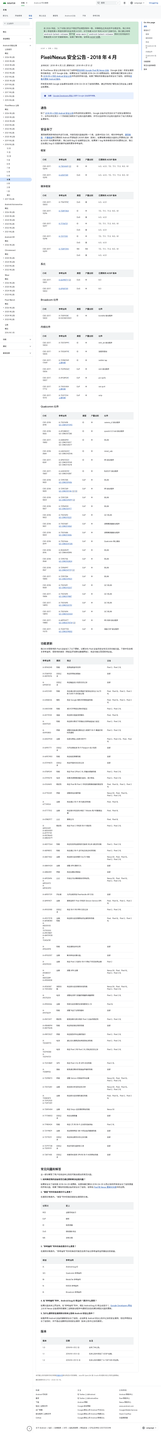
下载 (37, 1402)
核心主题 (42, 16)
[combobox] (108, 3)
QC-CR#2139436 (65, 482)
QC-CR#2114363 (65, 526)
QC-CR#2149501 (65, 579)
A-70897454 (64, 211)
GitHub (38, 1418)
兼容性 (55, 16)
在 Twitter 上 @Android (86, 1394)
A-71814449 (63, 166)
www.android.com (126, 1406)
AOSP (43, 48)
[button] (14, 39)
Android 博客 (83, 1402)
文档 (5, 10)
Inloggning (153, 3)
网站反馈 (83, 1428)
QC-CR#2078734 (66, 623)
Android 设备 (70, 16)
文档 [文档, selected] (23, 3)
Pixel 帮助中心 (124, 1398)
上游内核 (62, 363)
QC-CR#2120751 (65, 605)
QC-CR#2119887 (65, 596)
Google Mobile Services (128, 1410)
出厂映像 (39, 1410)
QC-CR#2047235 (66, 544)
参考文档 (96, 16)
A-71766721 (63, 223)
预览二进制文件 (42, 1406)
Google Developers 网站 (63, 96)
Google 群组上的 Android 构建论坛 (91, 1414)
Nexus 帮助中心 (125, 1402)
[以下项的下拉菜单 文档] (27, 3)
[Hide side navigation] (29, 1428)
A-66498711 (63, 280)
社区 (50, 1428)
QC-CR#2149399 (65, 500)
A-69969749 (63, 289)
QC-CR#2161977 (65, 509)
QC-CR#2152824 (65, 561)
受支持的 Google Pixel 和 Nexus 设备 (93, 70)
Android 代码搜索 (41, 3)
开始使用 (18, 16)
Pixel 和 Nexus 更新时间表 (105, 1187)
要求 (37, 1398)
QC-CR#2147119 (65, 570)
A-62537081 (63, 175)
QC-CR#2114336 (65, 535)
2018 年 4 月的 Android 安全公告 (57, 76)
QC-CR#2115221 (65, 517)
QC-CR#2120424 (66, 614)
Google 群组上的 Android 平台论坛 (91, 1410)
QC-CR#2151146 (65, 491)
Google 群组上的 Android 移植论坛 (91, 1418)
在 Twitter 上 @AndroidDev (88, 1398)
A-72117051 (63, 236)
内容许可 (59, 1375)
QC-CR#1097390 (65, 425)
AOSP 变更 (95, 37)
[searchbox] (16, 23)
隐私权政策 (73, 1428)
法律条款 (57, 1428)
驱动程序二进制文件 (43, 1414)
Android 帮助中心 (126, 1394)
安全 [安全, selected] (30, 16)
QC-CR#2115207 (65, 588)
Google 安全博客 (84, 1406)
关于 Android (41, 1428)
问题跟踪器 (123, 1418)
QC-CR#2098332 (65, 631)
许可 (65, 1428)
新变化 (5, 16)
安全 (56, 48)
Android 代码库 (42, 1394)
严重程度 (48, 137)
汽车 (84, 16)
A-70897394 (64, 249)
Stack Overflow (125, 1414)
